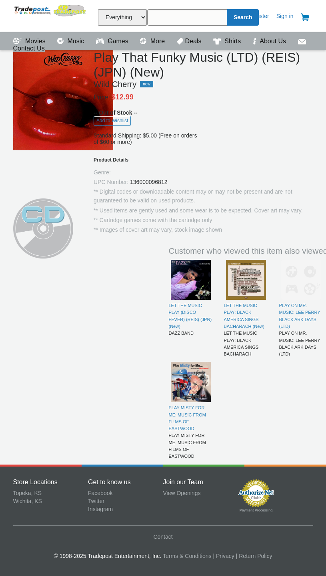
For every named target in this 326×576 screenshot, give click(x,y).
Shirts (228, 41)
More (153, 41)
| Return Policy (254, 556)
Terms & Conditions (187, 556)
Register (258, 16)
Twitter (96, 501)
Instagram (100, 509)
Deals (190, 41)
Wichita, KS (27, 501)
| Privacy (223, 556)
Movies (30, 41)
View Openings (182, 493)
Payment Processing (256, 510)
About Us (270, 41)
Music (71, 41)
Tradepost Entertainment (50, 15)
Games (113, 41)
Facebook (100, 493)
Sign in (285, 16)
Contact (162, 537)
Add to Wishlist (112, 120)
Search (243, 17)
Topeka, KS (27, 493)
